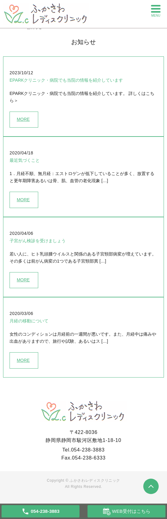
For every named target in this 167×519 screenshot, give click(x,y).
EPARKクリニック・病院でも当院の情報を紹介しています (66, 80)
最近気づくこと (25, 160)
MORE (23, 119)
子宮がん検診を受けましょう (38, 240)
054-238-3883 (87, 449)
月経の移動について (29, 320)
